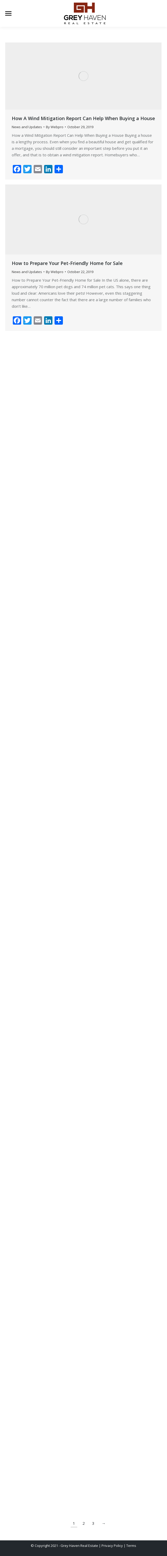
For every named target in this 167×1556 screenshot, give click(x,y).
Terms (131, 1545)
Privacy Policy (112, 1545)
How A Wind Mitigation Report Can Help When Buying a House (83, 118)
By (54, 127)
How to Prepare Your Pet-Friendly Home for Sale (67, 263)
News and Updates (27, 127)
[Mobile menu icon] (8, 13)
